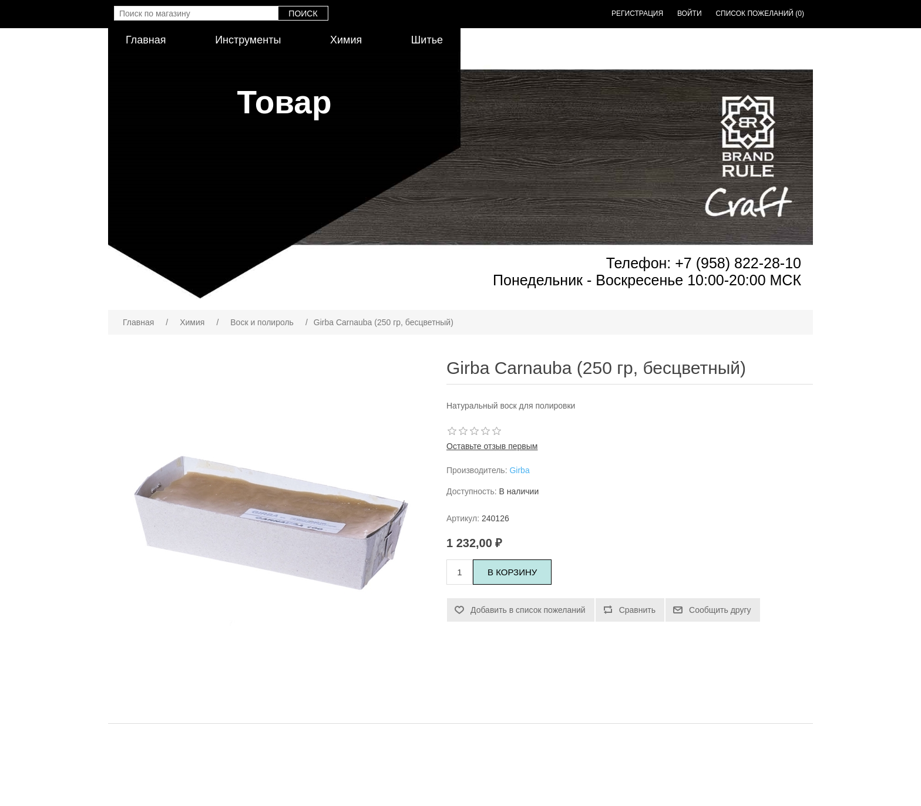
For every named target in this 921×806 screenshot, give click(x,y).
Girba (519, 470)
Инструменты (248, 40)
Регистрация (637, 13)
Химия (346, 40)
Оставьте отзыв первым (491, 446)
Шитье (427, 40)
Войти (689, 13)
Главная (146, 40)
